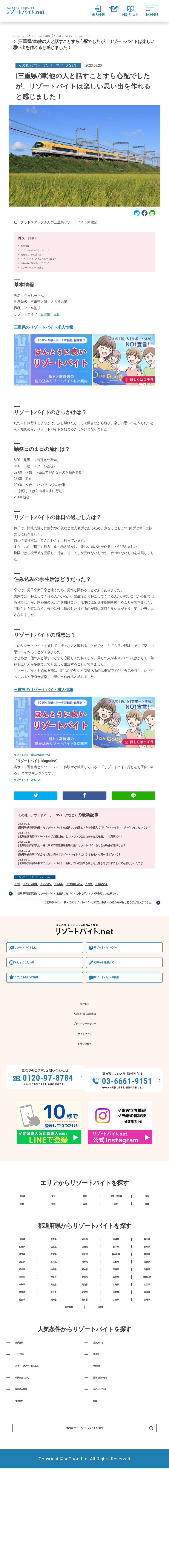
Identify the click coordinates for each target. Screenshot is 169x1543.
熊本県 (85, 1373)
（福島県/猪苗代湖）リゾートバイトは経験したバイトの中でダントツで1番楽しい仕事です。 (77, 913)
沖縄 (147, 1248)
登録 (112, 11)
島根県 (53, 1351)
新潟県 (147, 1308)
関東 (85, 1237)
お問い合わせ (84, 1086)
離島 (97, 1496)
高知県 (116, 1362)
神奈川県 (116, 1308)
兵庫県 (85, 1341)
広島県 (116, 1351)
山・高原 (47, 324)
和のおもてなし (106, 1481)
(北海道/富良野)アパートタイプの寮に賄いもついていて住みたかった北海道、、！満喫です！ (79, 849)
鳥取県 (22, 1351)
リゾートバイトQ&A (111, 970)
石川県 (53, 1319)
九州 (116, 1248)
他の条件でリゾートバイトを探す (99, 1528)
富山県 (22, 1319)
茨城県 (85, 1297)
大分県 (116, 1373)
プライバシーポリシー (84, 1058)
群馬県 (147, 1297)
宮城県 (116, 1287)
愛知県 (85, 1330)
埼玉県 (22, 1308)
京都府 (22, 1341)
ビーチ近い (25, 1437)
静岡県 (53, 1330)
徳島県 (22, 1362)
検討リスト (133, 11)
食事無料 (23, 1496)
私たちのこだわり (29, 986)
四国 (85, 1248)
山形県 (22, 1297)
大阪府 (53, 1341)
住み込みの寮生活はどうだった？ (36, 273)
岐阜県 (22, 1330)
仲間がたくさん (83, 903)
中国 (53, 1248)
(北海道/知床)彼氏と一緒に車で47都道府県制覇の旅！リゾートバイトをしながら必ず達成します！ (82, 859)
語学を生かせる (106, 1466)
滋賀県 (147, 1330)
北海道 (22, 1237)
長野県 (147, 1319)
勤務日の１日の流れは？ (32, 265)
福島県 (53, 1297)
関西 (22, 1248)
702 (18, 903)
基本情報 (25, 256)
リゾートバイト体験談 (112, 1002)
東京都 (85, 1308)
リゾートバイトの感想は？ (33, 278)
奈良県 (116, 1341)
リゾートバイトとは (31, 970)
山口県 (147, 1351)
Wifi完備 (100, 1452)
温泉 (60, 324)
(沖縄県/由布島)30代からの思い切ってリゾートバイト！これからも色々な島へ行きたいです (78, 868)
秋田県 (147, 1287)
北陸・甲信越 (116, 1237)
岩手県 (85, 1287)
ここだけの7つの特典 (32, 1002)
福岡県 (147, 1362)
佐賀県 (22, 1373)
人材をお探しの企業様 (84, 1045)
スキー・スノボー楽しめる (38, 1452)
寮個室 (99, 1437)
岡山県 (85, 1351)
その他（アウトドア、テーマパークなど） (57, 822)
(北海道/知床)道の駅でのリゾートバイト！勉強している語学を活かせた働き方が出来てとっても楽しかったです (83, 880)
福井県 (85, 1319)
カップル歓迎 (33, 903)
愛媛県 (85, 1362)
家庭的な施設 (26, 1481)
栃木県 (116, 1297)
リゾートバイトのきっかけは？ (35, 260)
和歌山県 (147, 1341)
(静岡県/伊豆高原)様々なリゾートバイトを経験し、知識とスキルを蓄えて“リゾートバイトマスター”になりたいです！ (81, 838)
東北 (53, 1237)
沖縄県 (100, 1384)
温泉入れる (114, 903)
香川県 (53, 1362)
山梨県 (116, 1319)
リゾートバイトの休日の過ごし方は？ (38, 269)
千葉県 (53, 1308)
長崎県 (53, 1373)
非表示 (33, 248)
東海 (99, 903)
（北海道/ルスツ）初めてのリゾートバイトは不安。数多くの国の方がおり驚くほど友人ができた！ (88, 923)
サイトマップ (84, 1072)
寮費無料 (23, 1422)
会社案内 (84, 1031)
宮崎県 (147, 1373)
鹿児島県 (69, 1384)
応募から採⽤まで (109, 986)
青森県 (53, 1287)
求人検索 (90, 11)
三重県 (65, 903)
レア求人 (51, 903)
